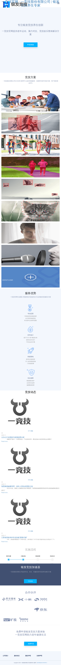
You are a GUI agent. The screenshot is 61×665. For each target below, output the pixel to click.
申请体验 (30, 45)
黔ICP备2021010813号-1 (42, 662)
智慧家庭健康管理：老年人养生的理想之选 (17, 486)
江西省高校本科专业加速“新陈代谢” (14, 537)
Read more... (4, 441)
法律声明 (39, 656)
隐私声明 (28, 656)
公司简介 (5, 656)
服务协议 (17, 656)
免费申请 (31, 644)
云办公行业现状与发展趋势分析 (12, 437)
